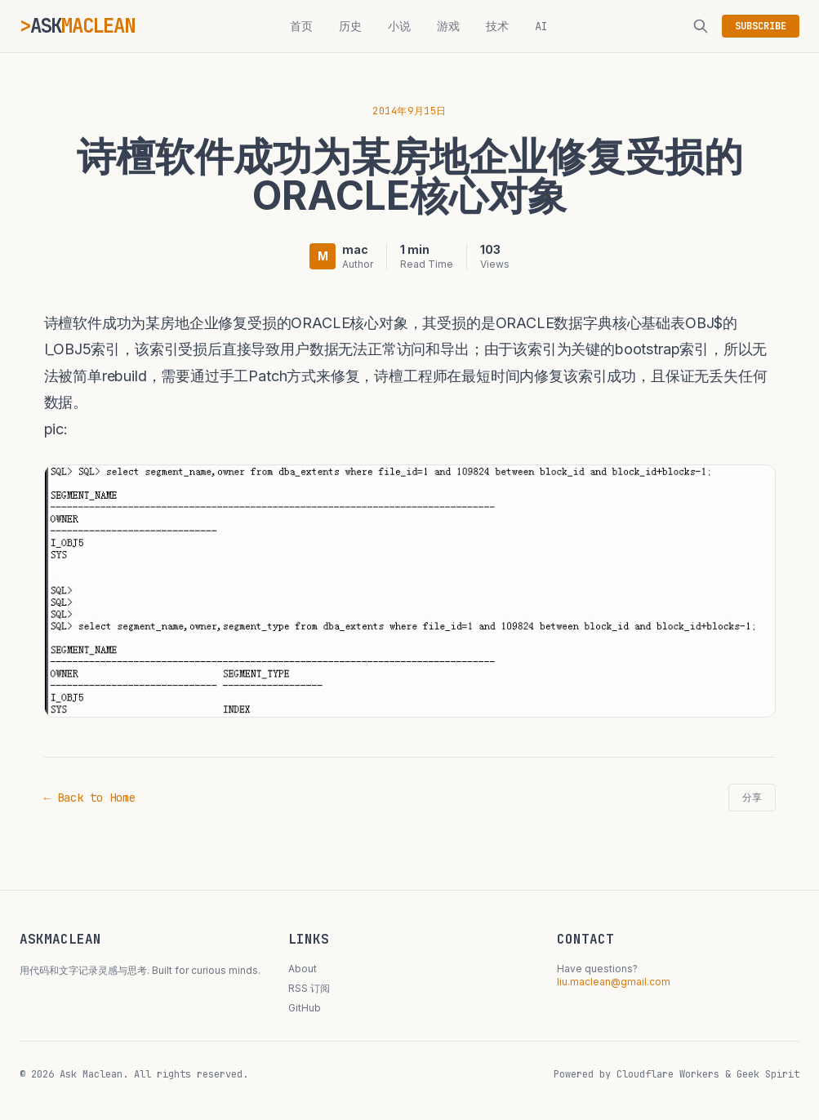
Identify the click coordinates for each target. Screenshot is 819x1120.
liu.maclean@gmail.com (613, 982)
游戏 (448, 26)
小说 (399, 26)
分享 (752, 797)
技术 (497, 26)
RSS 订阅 (309, 988)
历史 (350, 26)
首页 (301, 26)
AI (541, 26)
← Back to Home (90, 797)
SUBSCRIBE (760, 26)
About (302, 968)
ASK (82, 25)
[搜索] (700, 26)
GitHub (304, 1008)
